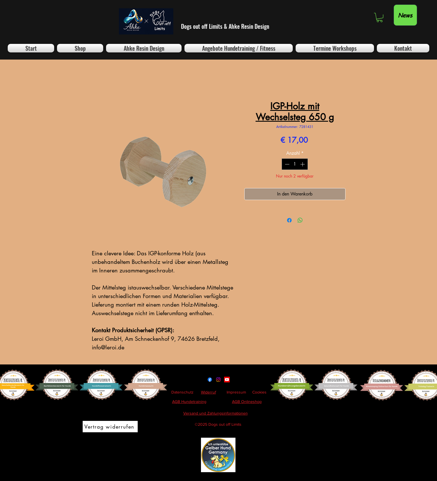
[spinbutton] (294, 164)
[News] (405, 15)
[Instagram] (218, 379)
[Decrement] (286, 164)
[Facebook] (210, 379)
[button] (379, 17)
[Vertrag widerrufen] (110, 426)
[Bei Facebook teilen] (289, 220)
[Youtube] (227, 379)
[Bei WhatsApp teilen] (300, 220)
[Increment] (303, 164)
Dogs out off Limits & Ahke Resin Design (225, 26)
